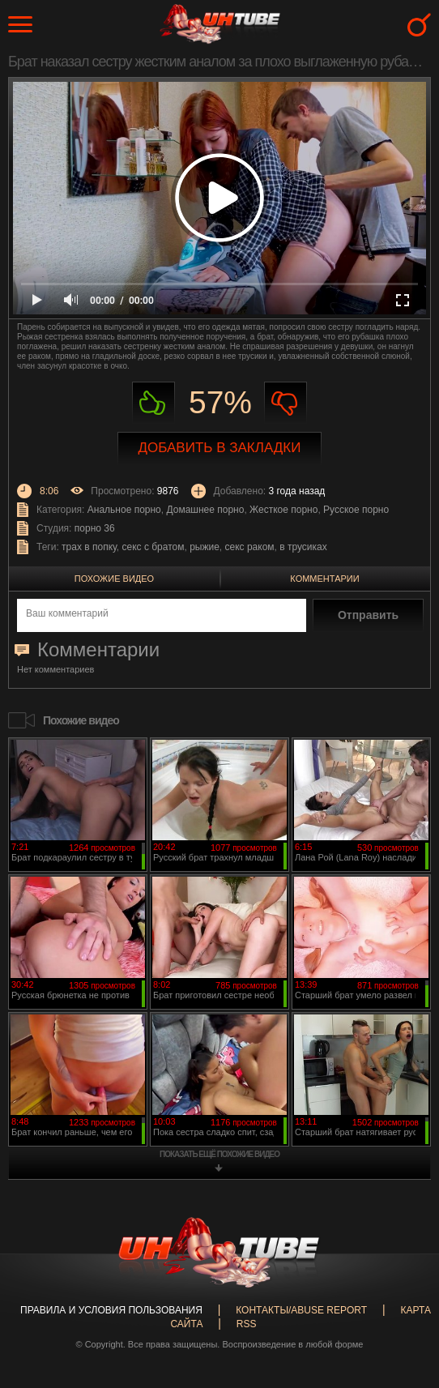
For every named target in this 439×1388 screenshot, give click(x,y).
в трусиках (303, 547)
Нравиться (153, 403)
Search (419, 24)
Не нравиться (285, 403)
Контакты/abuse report (301, 1310)
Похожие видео (114, 578)
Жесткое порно (283, 509)
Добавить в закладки (220, 447)
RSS (247, 1324)
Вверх (402, 1307)
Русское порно (356, 509)
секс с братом (153, 547)
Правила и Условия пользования (111, 1310)
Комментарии (324, 578)
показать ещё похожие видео (219, 1154)
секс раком (250, 547)
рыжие (205, 547)
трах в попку (89, 547)
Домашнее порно (205, 509)
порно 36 (95, 528)
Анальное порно (124, 509)
